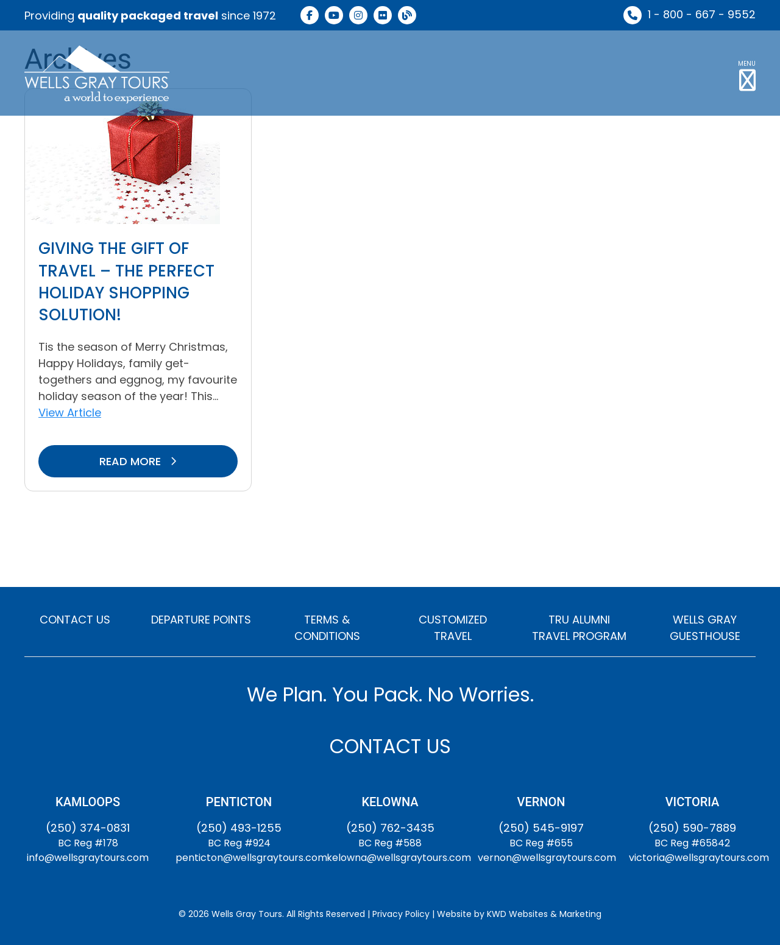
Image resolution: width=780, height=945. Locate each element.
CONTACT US (75, 619)
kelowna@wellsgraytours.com (399, 858)
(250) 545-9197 (541, 827)
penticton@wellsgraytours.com (251, 858)
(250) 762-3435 (390, 827)
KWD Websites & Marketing (544, 914)
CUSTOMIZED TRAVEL (453, 628)
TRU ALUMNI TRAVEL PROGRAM (579, 628)
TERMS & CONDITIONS (327, 628)
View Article (69, 412)
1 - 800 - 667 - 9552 (702, 14)
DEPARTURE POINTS (201, 619)
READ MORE (138, 461)
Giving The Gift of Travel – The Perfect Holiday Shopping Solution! (126, 281)
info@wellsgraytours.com (88, 858)
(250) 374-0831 (88, 827)
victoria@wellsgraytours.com (699, 858)
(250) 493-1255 (239, 827)
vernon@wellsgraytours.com (547, 858)
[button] (747, 73)
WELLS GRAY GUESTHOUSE (705, 628)
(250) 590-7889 (692, 827)
